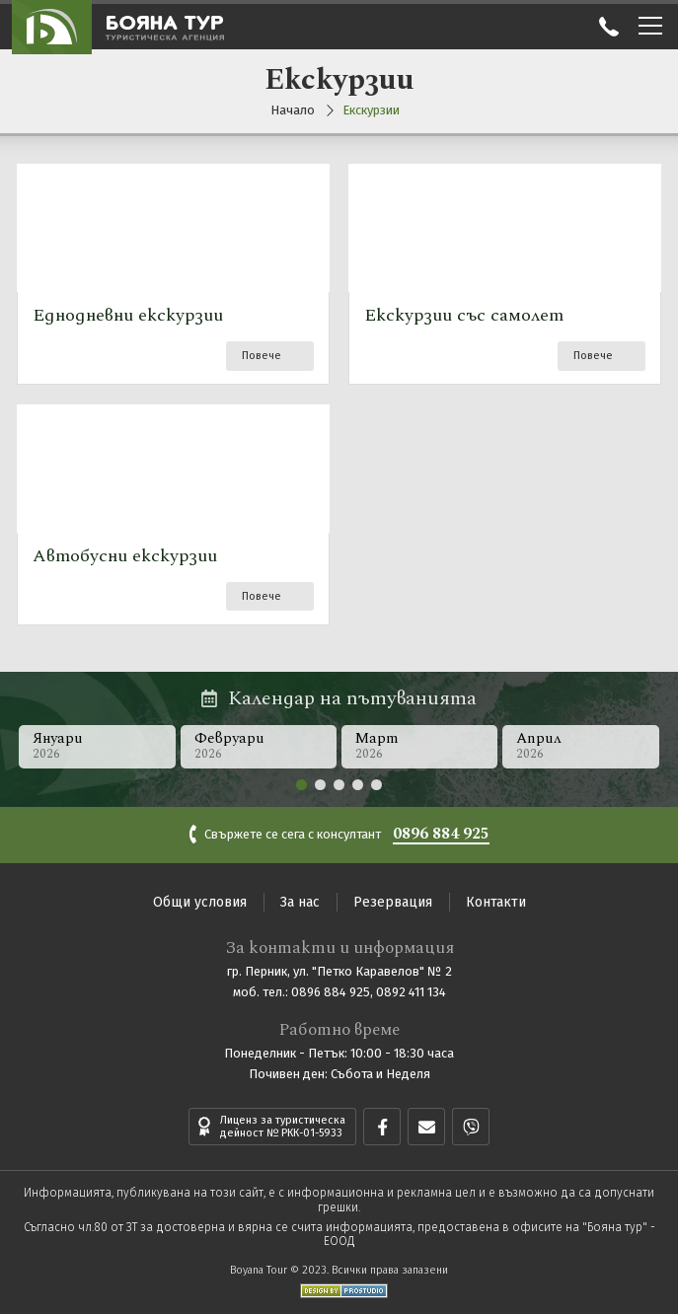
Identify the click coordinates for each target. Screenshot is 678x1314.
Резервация (392, 902)
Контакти (496, 902)
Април (581, 745)
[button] (301, 784)
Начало (292, 110)
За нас (300, 902)
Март (420, 745)
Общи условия (200, 902)
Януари (97, 745)
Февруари (259, 745)
